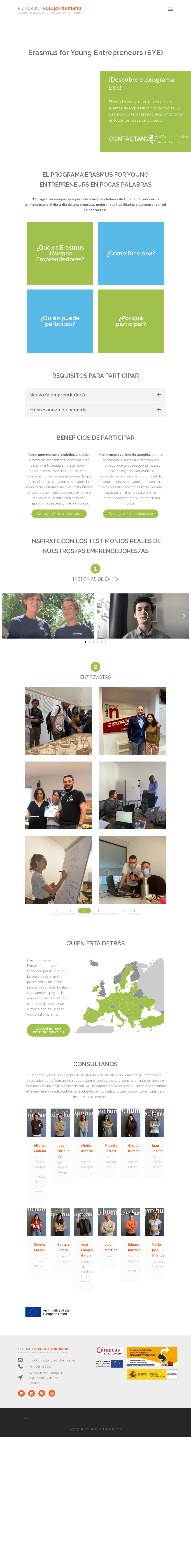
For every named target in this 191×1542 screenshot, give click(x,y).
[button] (85, 642)
